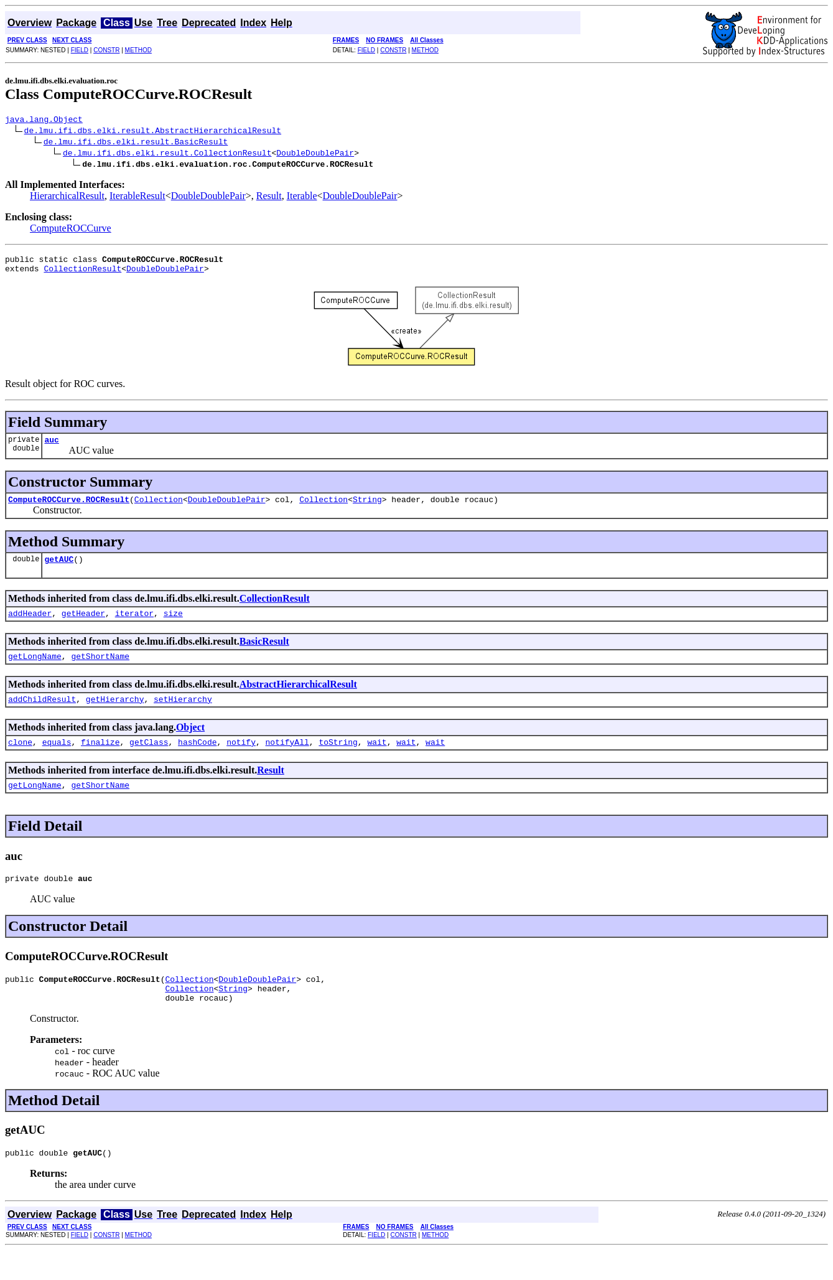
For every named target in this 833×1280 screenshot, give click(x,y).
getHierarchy (115, 715)
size (173, 626)
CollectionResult (82, 273)
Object (190, 744)
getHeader (83, 626)
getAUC (58, 570)
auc (51, 446)
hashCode (197, 760)
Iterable (302, 197)
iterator (134, 626)
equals (57, 760)
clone (20, 760)
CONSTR (106, 50)
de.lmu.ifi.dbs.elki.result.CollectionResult (167, 154)
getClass (148, 760)
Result (269, 197)
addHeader (30, 626)
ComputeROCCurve (70, 230)
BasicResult (264, 654)
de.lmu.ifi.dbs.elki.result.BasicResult (136, 143)
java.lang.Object (44, 120)
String (367, 508)
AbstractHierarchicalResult (298, 699)
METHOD (138, 50)
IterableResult (137, 197)
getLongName (35, 670)
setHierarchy (183, 715)
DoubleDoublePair (315, 154)
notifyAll (287, 760)
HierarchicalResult (67, 197)
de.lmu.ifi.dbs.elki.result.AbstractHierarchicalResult (152, 132)
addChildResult (42, 715)
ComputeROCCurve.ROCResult (68, 508)
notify (241, 760)
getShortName (100, 670)
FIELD (79, 50)
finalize (100, 760)
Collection (158, 508)
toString (338, 760)
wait (376, 760)
